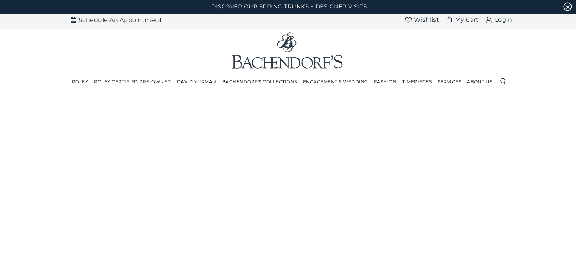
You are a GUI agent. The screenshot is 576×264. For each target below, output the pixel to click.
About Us (479, 81)
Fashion (385, 81)
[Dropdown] (80, 82)
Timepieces (417, 81)
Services (449, 81)
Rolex (80, 81)
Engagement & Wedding (335, 81)
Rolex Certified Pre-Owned (132, 81)
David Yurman (196, 81)
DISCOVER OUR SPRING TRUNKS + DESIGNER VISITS (289, 6)
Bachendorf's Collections (259, 81)
